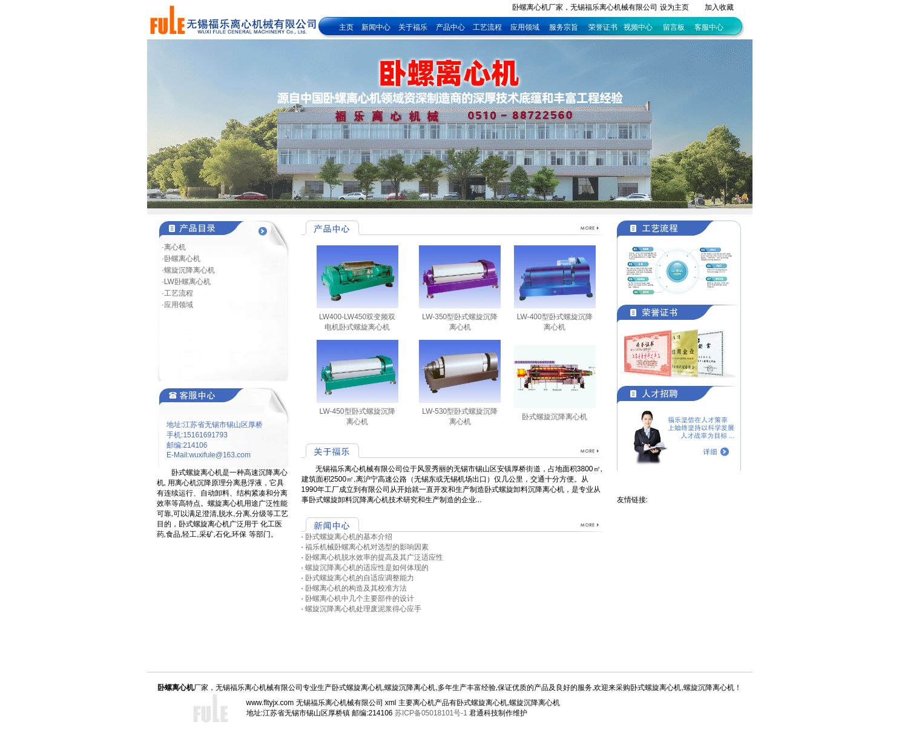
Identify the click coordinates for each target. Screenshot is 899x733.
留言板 (674, 27)
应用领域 (524, 27)
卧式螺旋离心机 (481, 702)
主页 (346, 27)
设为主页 (674, 7)
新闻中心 (375, 27)
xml (391, 702)
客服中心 (708, 27)
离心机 (424, 702)
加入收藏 (719, 7)
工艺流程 (488, 27)
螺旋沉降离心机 (534, 702)
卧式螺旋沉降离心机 (554, 417)
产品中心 (450, 27)
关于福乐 (412, 27)
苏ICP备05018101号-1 (431, 713)
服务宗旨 (563, 27)
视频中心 (638, 27)
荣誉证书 (602, 27)
